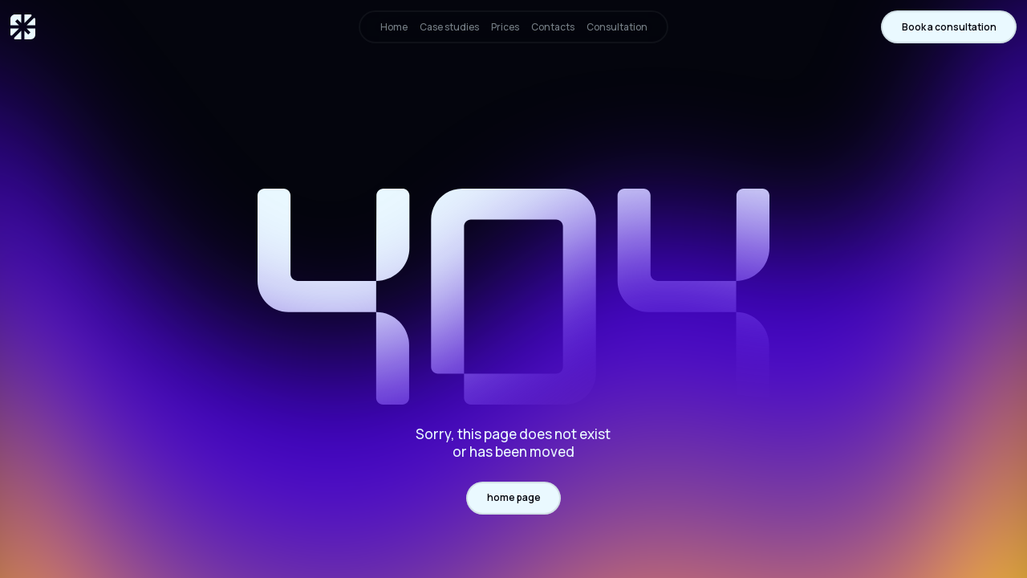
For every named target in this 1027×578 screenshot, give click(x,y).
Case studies (449, 27)
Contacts (552, 27)
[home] (22, 26)
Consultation (617, 27)
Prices (505, 27)
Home (394, 27)
